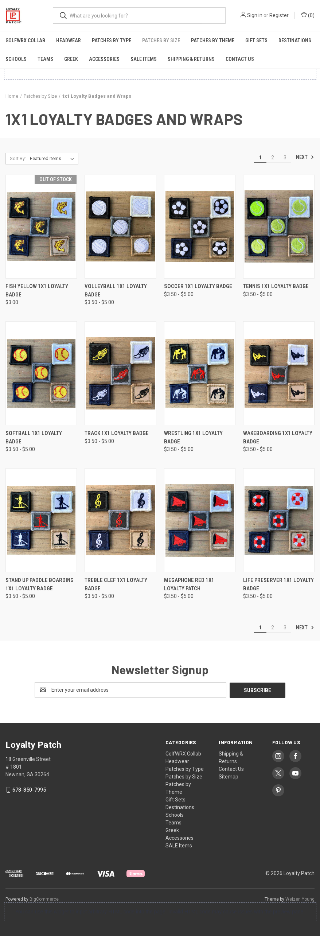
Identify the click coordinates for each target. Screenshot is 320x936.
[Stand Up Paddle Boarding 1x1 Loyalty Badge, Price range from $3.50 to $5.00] (41, 520)
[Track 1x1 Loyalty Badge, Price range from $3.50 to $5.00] (120, 373)
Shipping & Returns (191, 59)
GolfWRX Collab (25, 40)
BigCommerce (44, 898)
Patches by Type (111, 40)
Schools (16, 59)
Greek (71, 59)
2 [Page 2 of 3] (272, 157)
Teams (45, 59)
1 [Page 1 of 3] (260, 157)
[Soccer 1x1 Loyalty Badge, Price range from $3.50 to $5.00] (199, 226)
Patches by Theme (212, 40)
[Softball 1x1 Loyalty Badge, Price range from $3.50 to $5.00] (41, 373)
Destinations (294, 40)
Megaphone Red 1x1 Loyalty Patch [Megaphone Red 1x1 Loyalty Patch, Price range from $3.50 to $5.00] (189, 584)
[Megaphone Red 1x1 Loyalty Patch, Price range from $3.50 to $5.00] (199, 520)
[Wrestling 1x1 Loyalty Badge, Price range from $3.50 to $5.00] (199, 373)
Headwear (68, 40)
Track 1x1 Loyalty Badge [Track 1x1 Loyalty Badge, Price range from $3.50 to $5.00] (117, 433)
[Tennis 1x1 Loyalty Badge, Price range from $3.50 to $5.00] (279, 226)
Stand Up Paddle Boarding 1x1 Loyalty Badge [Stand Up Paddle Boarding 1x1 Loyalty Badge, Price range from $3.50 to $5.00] (39, 584)
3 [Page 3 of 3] (285, 157)
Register (279, 15)
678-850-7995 (29, 789)
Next (305, 157)
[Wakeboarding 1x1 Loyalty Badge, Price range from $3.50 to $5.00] (279, 373)
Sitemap (228, 776)
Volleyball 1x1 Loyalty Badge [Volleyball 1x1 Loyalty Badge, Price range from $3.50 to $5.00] (116, 290)
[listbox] (53, 158)
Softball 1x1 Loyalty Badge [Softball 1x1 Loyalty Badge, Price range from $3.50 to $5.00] (33, 437)
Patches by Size (161, 40)
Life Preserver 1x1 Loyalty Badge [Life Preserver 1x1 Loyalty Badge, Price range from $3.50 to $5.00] (278, 584)
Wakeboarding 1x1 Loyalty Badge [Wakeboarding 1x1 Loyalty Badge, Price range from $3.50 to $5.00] (277, 437)
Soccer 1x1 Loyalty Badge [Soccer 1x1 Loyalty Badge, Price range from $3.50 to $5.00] (198, 286)
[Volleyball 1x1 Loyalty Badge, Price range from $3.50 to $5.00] (120, 226)
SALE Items (143, 59)
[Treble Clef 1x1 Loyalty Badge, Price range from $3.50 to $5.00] (120, 520)
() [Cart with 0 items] (308, 15)
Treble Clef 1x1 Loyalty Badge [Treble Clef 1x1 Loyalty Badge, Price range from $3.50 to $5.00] (116, 584)
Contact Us (240, 59)
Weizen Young (300, 898)
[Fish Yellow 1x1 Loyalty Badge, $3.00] (41, 226)
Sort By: (18, 158)
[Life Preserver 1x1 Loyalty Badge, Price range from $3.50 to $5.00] (279, 520)
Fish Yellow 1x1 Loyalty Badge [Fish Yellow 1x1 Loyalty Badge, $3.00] (36, 290)
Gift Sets (256, 40)
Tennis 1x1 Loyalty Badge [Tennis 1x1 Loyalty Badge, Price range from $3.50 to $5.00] (276, 286)
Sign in (254, 15)
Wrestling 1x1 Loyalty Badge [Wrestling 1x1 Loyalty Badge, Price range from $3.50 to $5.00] (193, 437)
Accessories (104, 59)
